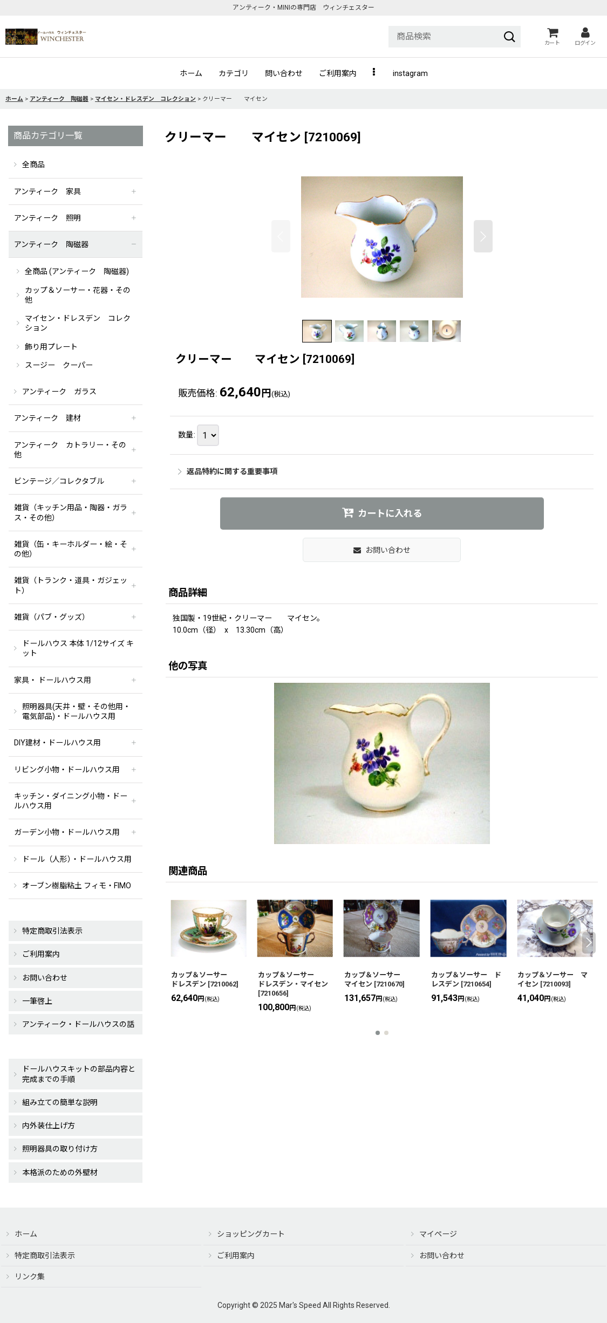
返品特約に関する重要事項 (227, 471)
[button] (375, 73)
